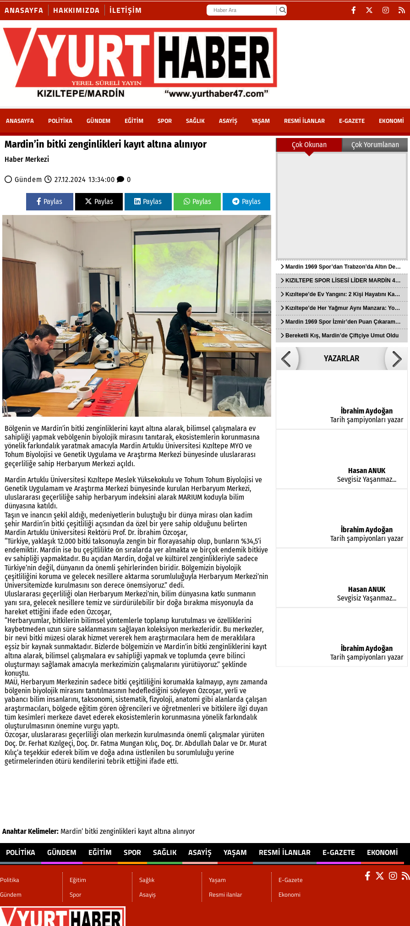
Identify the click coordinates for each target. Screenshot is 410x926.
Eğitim (134, 120)
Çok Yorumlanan (375, 144)
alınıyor (184, 831)
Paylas (49, 201)
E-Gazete (352, 120)
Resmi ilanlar (304, 120)
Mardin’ (71, 831)
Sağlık (195, 120)
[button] (287, 358)
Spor (165, 120)
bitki (91, 831)
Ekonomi (391, 120)
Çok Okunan (309, 144)
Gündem (98, 120)
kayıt (145, 831)
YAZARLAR (341, 358)
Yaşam (260, 120)
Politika (60, 120)
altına (162, 831)
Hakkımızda (76, 10)
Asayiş (228, 120)
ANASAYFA (20, 120)
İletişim (125, 10)
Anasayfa (24, 10)
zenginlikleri (118, 831)
